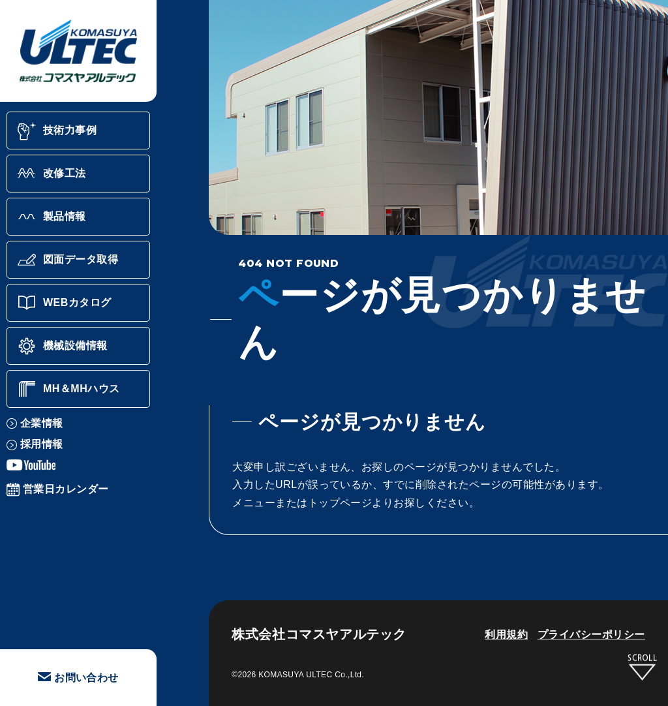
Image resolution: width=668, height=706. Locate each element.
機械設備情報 (62, 346)
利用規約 (506, 634)
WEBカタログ (64, 303)
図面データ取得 (67, 259)
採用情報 (35, 444)
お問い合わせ (78, 677)
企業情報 (35, 423)
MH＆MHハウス (68, 389)
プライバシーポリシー (591, 634)
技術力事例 (57, 130)
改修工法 (51, 173)
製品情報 (51, 216)
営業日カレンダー (58, 489)
